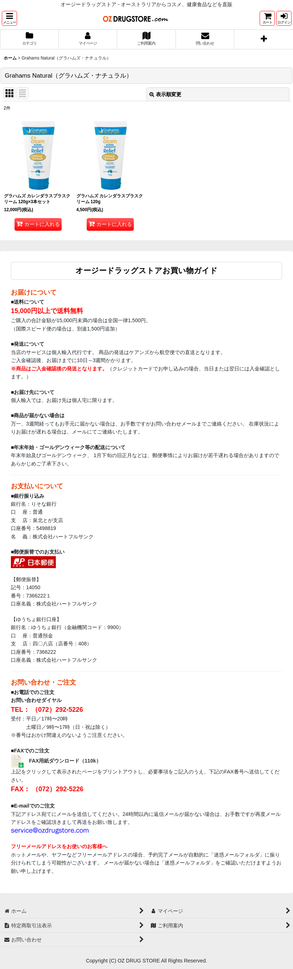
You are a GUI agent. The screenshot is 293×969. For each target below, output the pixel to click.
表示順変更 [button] (165, 94)
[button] (9, 18)
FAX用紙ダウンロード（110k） (65, 761)
